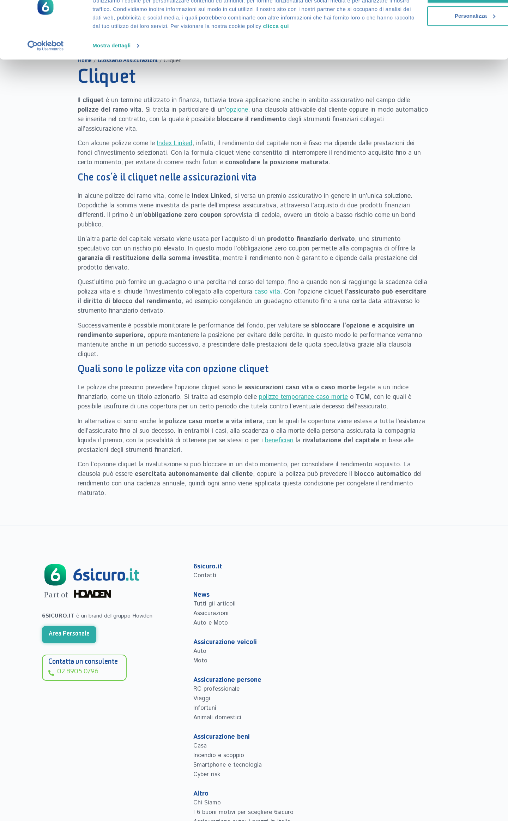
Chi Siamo (207, 802)
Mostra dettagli (111, 79)
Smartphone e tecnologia (227, 765)
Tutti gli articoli (214, 603)
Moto (200, 660)
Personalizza (431, 41)
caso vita (267, 291)
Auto (199, 651)
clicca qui (157, 60)
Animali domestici (217, 717)
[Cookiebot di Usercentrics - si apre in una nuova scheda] (46, 79)
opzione (237, 109)
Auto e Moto (210, 623)
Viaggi (201, 698)
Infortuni (204, 708)
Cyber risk (206, 774)
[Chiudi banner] (497, 10)
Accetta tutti (431, 18)
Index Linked (174, 143)
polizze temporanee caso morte (303, 397)
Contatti (204, 575)
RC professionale (216, 689)
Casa (200, 746)
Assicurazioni (211, 613)
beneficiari (279, 440)
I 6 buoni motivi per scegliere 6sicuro (243, 812)
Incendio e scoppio (218, 755)
